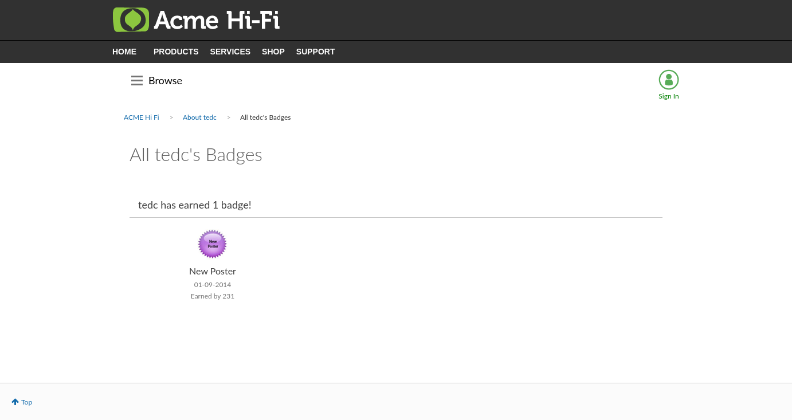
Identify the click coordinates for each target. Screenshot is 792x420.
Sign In (668, 96)
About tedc (200, 117)
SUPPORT (315, 51)
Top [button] (26, 402)
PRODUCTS (176, 51)
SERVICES (230, 51)
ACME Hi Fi (141, 117)
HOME (124, 51)
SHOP (273, 51)
